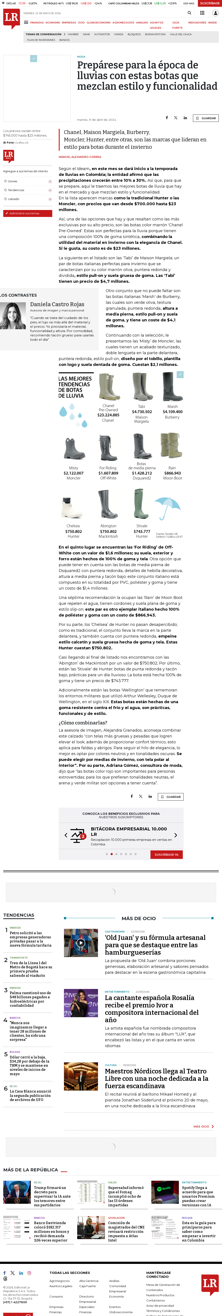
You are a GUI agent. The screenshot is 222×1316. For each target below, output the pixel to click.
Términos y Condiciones (163, 1311)
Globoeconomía (120, 1312)
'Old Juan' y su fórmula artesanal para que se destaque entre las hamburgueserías (155, 945)
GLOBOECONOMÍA (99, 22)
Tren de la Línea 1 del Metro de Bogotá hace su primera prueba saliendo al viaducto (31, 969)
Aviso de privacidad (160, 1305)
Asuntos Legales (60, 1286)
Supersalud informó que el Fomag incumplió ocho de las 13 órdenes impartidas (126, 1196)
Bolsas (15, 1051)
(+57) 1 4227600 (15, 1302)
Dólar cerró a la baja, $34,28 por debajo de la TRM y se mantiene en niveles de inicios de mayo (29, 1065)
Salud (112, 1182)
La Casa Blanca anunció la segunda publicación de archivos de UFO (30, 1095)
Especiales (86, 1307)
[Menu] (26, 22)
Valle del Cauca (181, 34)
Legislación (116, 1217)
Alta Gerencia (88, 1281)
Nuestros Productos (160, 1295)
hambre (73, 34)
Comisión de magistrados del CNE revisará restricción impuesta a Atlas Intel (126, 1231)
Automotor (102, 34)
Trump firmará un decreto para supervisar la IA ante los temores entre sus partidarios (52, 1196)
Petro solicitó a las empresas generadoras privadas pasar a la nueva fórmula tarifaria (31, 939)
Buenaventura (155, 34)
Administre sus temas (22, 213)
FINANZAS (37, 22)
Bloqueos (134, 34)
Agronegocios (59, 1281)
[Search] (189, 13)
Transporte (19, 957)
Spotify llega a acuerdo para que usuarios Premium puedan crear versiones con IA (198, 1196)
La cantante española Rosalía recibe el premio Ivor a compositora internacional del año (152, 1009)
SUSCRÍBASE (210, 3)
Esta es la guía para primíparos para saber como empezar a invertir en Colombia (199, 1231)
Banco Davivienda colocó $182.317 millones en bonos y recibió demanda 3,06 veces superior (51, 1231)
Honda (118, 34)
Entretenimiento (194, 1182)
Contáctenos (155, 1300)
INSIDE (212, 22)
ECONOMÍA (53, 22)
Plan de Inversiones (41, 40)
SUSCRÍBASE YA (166, 854)
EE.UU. (14, 1086)
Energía (15, 927)
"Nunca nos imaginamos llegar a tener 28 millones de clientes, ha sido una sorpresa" (28, 1031)
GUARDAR (206, 118)
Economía (116, 1296)
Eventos (115, 1307)
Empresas (56, 1307)
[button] (64, 836)
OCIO (81, 22)
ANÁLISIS (142, 22)
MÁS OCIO (201, 1126)
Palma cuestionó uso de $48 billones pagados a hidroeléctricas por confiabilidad (30, 999)
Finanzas (55, 1312)
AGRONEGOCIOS (123, 22)
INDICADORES (197, 22)
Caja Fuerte (87, 1286)
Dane (86, 34)
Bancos (64, 40)
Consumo (56, 1296)
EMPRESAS (69, 22)
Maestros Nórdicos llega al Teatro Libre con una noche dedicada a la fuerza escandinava (157, 1078)
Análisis (114, 1281)
